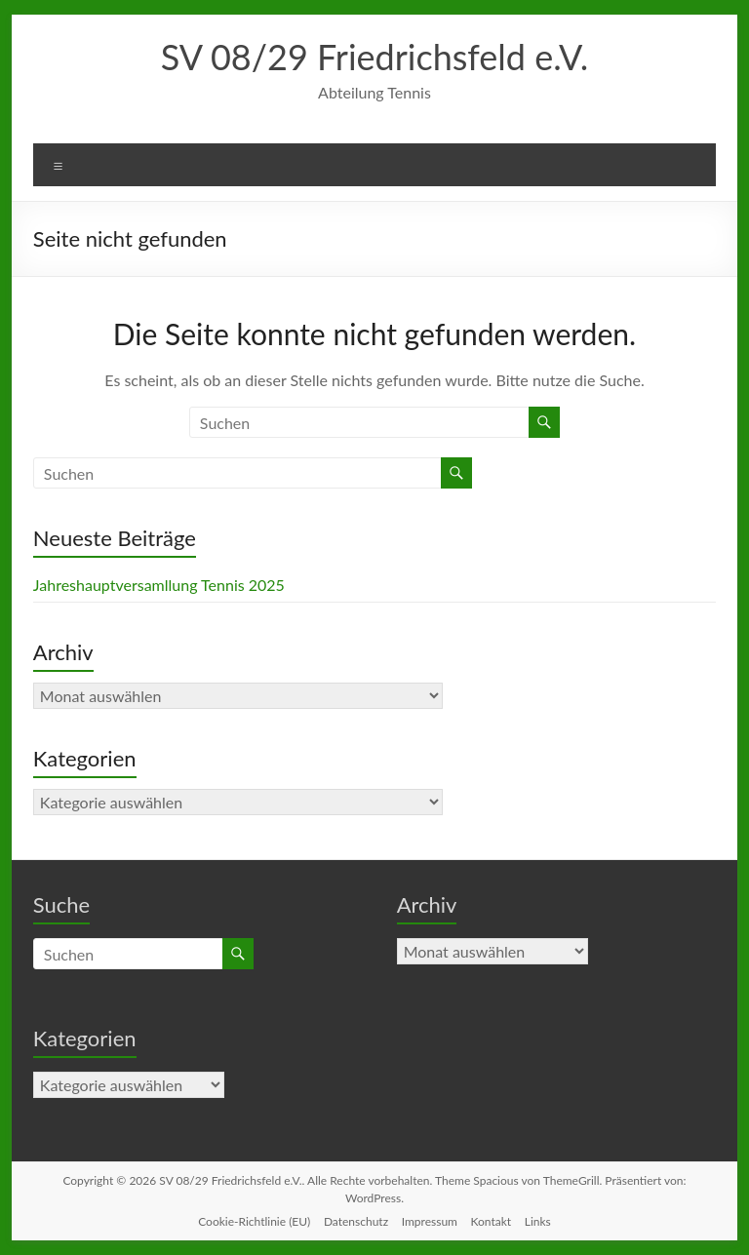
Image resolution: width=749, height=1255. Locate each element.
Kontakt (491, 1221)
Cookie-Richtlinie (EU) (254, 1221)
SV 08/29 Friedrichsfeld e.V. (375, 56)
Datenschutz (356, 1221)
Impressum (429, 1221)
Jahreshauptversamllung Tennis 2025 (159, 584)
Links (538, 1221)
